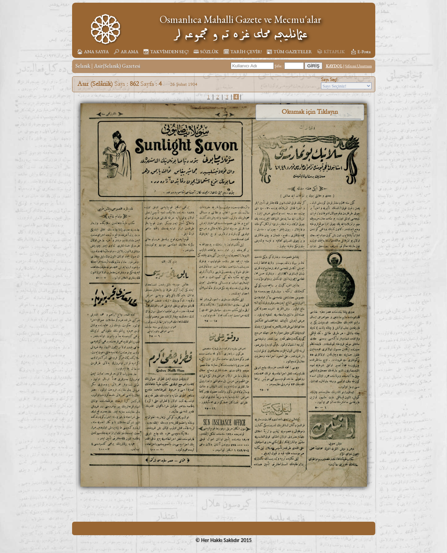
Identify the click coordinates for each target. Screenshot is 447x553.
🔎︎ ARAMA (126, 51)
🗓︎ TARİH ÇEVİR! (242, 51)
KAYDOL (334, 66)
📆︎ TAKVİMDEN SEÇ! (166, 51)
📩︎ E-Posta (360, 51)
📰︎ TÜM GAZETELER (289, 51)
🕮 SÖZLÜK (206, 51)
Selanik (82, 65)
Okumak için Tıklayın (310, 111)
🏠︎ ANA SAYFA (93, 51)
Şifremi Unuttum (358, 66)
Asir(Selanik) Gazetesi (117, 65)
